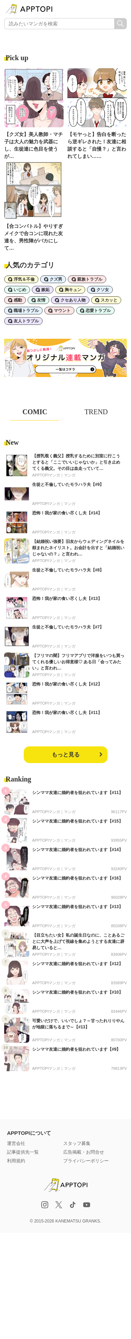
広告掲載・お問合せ (83, 1152)
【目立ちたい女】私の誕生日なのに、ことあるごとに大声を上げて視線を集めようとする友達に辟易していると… (78, 941)
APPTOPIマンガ (46, 475)
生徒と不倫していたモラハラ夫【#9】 (68, 484)
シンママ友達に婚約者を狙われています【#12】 (77, 963)
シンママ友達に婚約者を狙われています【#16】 (77, 878)
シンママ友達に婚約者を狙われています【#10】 (77, 992)
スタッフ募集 (76, 1143)
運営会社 (16, 1143)
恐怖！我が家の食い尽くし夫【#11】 (67, 712)
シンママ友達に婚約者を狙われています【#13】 (77, 906)
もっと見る (66, 754)
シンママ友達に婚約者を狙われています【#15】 (77, 821)
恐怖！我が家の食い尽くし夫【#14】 (67, 513)
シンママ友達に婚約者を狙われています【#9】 (76, 1049)
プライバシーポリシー (86, 1160)
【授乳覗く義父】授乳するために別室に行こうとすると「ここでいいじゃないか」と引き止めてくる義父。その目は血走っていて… (76, 462)
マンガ (69, 475)
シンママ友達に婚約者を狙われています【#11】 (77, 792)
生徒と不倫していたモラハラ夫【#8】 (68, 570)
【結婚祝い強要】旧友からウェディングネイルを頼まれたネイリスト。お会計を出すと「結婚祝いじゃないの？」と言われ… (78, 547)
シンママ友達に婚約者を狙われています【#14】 (77, 849)
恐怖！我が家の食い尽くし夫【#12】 (67, 684)
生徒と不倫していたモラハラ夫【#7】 (68, 627)
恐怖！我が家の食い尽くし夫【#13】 (67, 598)
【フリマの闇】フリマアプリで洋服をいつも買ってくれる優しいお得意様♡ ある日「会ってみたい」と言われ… (78, 662)
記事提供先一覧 (23, 1152)
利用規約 (16, 1160)
